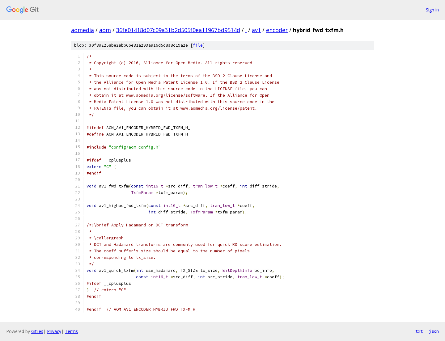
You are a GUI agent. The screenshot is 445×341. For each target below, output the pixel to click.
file (198, 45)
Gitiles (37, 331)
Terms (71, 331)
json (434, 331)
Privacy (54, 331)
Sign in (432, 10)
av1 (256, 30)
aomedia (82, 30)
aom (105, 30)
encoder (277, 30)
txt (419, 331)
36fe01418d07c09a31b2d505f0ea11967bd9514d (178, 30)
